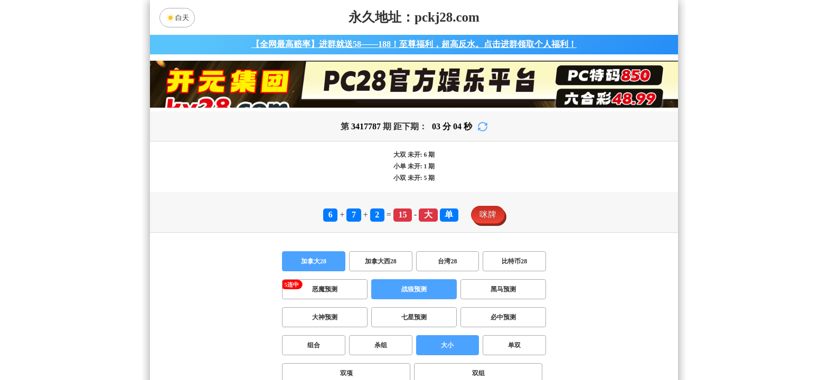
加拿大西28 (381, 261)
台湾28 (447, 261)
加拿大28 (313, 261)
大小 (447, 345)
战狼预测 (414, 289)
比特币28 (514, 261)
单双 (514, 345)
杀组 (380, 345)
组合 (313, 345)
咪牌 (487, 214)
